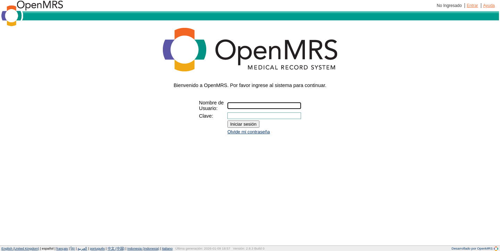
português (97, 248)
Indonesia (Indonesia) (143, 248)
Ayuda (489, 5)
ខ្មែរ (72, 248)
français (62, 248)
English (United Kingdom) (20, 248)
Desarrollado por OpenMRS (475, 248)
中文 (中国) (116, 248)
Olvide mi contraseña (248, 131)
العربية (82, 248)
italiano (167, 248)
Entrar (472, 5)
